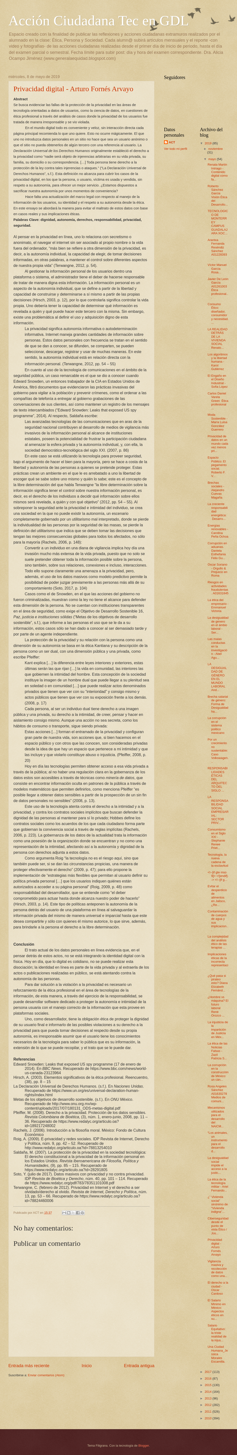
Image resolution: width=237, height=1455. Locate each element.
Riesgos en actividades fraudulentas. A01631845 (218, 587)
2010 (208, 1418)
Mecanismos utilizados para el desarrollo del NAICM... (216, 1117)
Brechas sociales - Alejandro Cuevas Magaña (216, 490)
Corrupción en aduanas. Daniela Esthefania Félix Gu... (217, 550)
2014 (208, 1391)
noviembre (215, 149)
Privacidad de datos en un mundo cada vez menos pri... (218, 443)
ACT (172, 142)
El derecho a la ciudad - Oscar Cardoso (218, 1288)
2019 (208, 143)
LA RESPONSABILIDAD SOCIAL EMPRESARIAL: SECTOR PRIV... (218, 810)
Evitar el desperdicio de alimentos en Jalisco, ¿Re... (217, 895)
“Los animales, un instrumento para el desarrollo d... (218, 1142)
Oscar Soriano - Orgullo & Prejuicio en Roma (217, 570)
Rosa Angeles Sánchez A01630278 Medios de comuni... (217, 1093)
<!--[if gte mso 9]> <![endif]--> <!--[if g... (218, 876)
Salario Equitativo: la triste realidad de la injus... (217, 1333)
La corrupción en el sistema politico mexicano (217, 725)
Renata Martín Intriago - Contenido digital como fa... (218, 172)
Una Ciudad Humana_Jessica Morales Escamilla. (218, 1354)
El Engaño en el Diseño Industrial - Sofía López (218, 381)
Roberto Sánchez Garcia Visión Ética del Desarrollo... (218, 195)
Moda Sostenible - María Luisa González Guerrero (217, 422)
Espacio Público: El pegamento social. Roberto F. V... (217, 467)
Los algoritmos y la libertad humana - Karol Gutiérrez (218, 362)
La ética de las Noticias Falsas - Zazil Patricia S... (217, 1051)
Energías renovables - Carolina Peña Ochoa (218, 531)
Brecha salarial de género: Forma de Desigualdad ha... (218, 704)
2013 (208, 1398)
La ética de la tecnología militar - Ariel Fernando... (218, 1185)
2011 (208, 1411)
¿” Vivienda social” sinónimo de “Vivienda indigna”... (218, 1204)
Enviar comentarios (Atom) (46, 1375)
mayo (212, 159)
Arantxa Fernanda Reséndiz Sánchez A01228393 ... (217, 249)
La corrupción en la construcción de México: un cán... (218, 1072)
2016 (208, 1378)
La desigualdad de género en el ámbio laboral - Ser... (218, 625)
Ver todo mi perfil (175, 149)
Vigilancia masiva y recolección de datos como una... (217, 1268)
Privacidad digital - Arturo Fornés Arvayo (73, 89)
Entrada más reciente (28, 1365)
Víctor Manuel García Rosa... (217, 268)
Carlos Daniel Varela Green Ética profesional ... (218, 401)
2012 (208, 1405)
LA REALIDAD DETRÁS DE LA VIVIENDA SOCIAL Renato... (217, 338)
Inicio (87, 1365)
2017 (208, 1372)
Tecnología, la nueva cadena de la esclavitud (218, 860)
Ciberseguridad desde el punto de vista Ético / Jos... (218, 1226)
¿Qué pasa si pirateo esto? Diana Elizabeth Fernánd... (218, 983)
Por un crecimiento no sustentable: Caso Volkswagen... (218, 751)
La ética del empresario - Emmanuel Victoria (218, 605)
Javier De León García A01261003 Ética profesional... (218, 288)
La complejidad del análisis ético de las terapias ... (218, 942)
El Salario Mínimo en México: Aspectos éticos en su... (217, 1309)
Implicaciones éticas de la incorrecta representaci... (218, 961)
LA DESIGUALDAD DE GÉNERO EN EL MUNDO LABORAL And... (217, 677)
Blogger (143, 1445)
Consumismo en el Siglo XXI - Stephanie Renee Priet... (217, 839)
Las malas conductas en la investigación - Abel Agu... (217, 648)
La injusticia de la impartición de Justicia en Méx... (218, 1029)
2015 (208, 1385)
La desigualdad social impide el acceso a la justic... (218, 1165)
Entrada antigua (139, 1365)
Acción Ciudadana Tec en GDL (98, 20)
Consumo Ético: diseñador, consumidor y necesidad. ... (218, 313)
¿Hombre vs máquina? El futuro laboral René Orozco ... (218, 1006)
